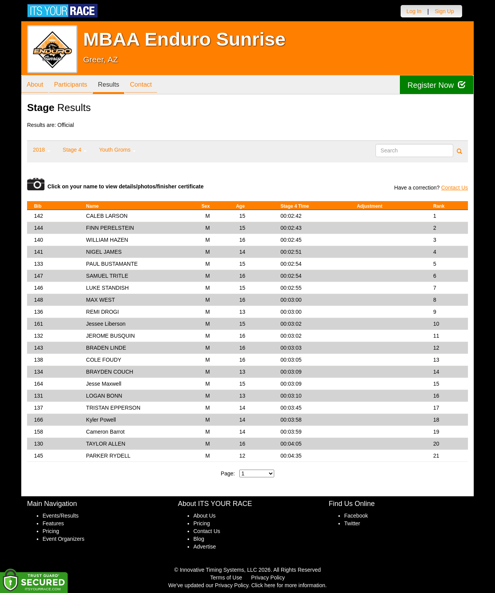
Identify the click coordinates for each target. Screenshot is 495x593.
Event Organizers (63, 539)
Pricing (51, 531)
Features (53, 523)
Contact (148, 85)
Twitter (352, 523)
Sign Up (444, 11)
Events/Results (61, 516)
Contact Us (454, 188)
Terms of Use (226, 577)
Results (114, 85)
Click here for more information (288, 585)
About (35, 85)
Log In (414, 11)
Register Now (436, 84)
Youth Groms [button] (117, 150)
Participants (74, 85)
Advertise (204, 546)
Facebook (356, 516)
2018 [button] (41, 150)
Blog (198, 539)
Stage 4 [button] (75, 150)
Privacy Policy (268, 577)
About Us (204, 516)
